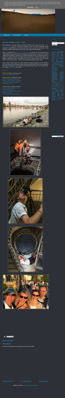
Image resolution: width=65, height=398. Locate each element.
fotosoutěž (61, 79)
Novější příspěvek (8, 381)
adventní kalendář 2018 (58, 55)
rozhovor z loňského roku (22, 52)
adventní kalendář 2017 (58, 54)
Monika (46, 45)
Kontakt (26, 35)
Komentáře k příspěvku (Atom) (30, 385)
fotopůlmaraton (55, 79)
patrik (53, 93)
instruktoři (54, 82)
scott (58, 95)
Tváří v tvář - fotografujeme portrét (11, 74)
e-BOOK (55, 63)
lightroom (62, 84)
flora (58, 63)
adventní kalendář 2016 (58, 53)
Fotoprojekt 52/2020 (58, 78)
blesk (58, 58)
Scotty (8, 46)
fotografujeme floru (58, 68)
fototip (53, 80)
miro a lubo (61, 87)
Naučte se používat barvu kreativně (11, 94)
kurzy (57, 84)
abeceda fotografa (56, 52)
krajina (57, 83)
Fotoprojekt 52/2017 (58, 74)
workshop (54, 98)
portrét (58, 92)
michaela (55, 87)
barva (60, 57)
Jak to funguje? (17, 35)
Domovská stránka (26, 381)
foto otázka (57, 64)
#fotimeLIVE (54, 51)
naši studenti (61, 88)
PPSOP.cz (5, 70)
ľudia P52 (56, 86)
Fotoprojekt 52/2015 (58, 71)
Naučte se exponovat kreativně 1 (10, 79)
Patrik (4, 46)
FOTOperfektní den (58, 70)
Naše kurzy (7, 35)
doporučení (60, 61)
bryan (62, 58)
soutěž (54, 97)
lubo (53, 86)
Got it (36, 7)
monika (54, 88)
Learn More (30, 7)
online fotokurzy (59, 91)
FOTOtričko (61, 80)
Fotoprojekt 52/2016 (58, 73)
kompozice (54, 83)
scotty (62, 95)
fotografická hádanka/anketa (58, 67)
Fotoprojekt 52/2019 (58, 77)
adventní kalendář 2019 (58, 56)
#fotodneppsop (60, 51)
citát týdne (55, 60)
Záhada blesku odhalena (8, 89)
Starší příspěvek (43, 381)
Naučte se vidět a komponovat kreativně (12, 80)
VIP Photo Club (60, 97)
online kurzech (11, 67)
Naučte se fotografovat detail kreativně (12, 91)
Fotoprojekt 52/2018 (58, 75)
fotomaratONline (55, 69)
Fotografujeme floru (7, 83)
